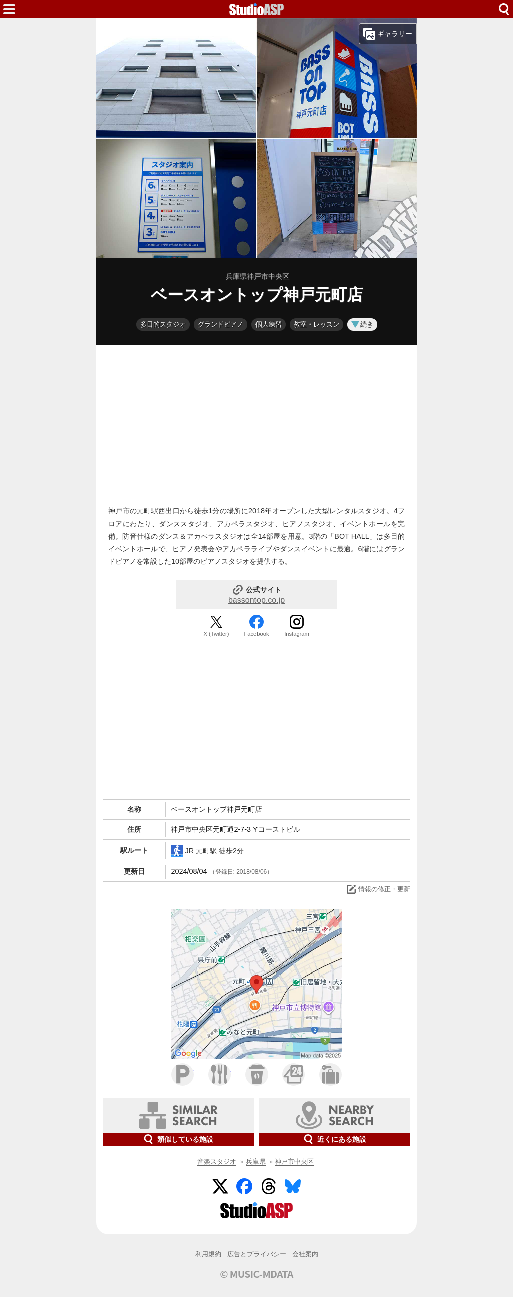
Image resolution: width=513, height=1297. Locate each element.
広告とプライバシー (256, 1254)
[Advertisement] (256, 423)
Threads (269, 1186)
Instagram (296, 634)
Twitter (220, 1186)
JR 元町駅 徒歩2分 (207, 851)
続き (362, 324)
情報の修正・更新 (377, 889)
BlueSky (293, 1186)
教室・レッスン (316, 324)
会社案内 (305, 1254)
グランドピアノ (220, 324)
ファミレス (219, 1074)
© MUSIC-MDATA (256, 1274)
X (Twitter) (216, 634)
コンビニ (293, 1074)
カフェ (256, 1074)
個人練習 (268, 324)
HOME (256, 9)
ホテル (330, 1074)
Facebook (256, 634)
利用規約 (208, 1254)
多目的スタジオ (163, 324)
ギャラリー (387, 34)
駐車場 (182, 1074)
